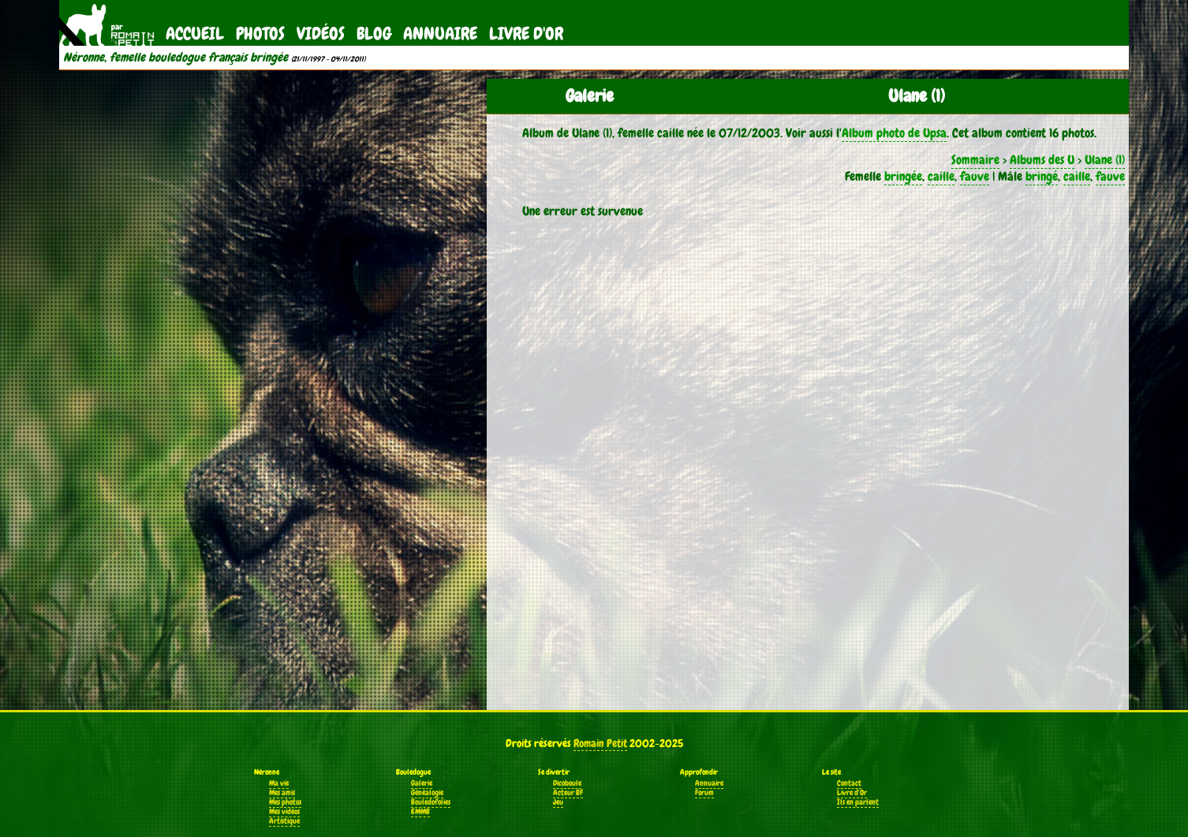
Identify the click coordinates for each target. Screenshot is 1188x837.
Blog (374, 33)
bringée (903, 176)
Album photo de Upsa (894, 133)
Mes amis (282, 793)
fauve (974, 176)
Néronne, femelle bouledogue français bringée (175, 57)
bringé (1041, 176)
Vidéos (321, 33)
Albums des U (1042, 159)
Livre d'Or (526, 33)
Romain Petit (600, 743)
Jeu (558, 802)
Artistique (284, 821)
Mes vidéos (284, 811)
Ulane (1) (1105, 159)
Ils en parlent (858, 802)
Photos (260, 33)
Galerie (421, 783)
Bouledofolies (430, 802)
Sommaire (975, 159)
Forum (704, 793)
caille (941, 176)
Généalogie (427, 793)
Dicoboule (567, 783)
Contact (849, 783)
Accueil (195, 33)
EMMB (420, 811)
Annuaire (440, 33)
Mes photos (285, 802)
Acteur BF (568, 793)
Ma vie (279, 783)
